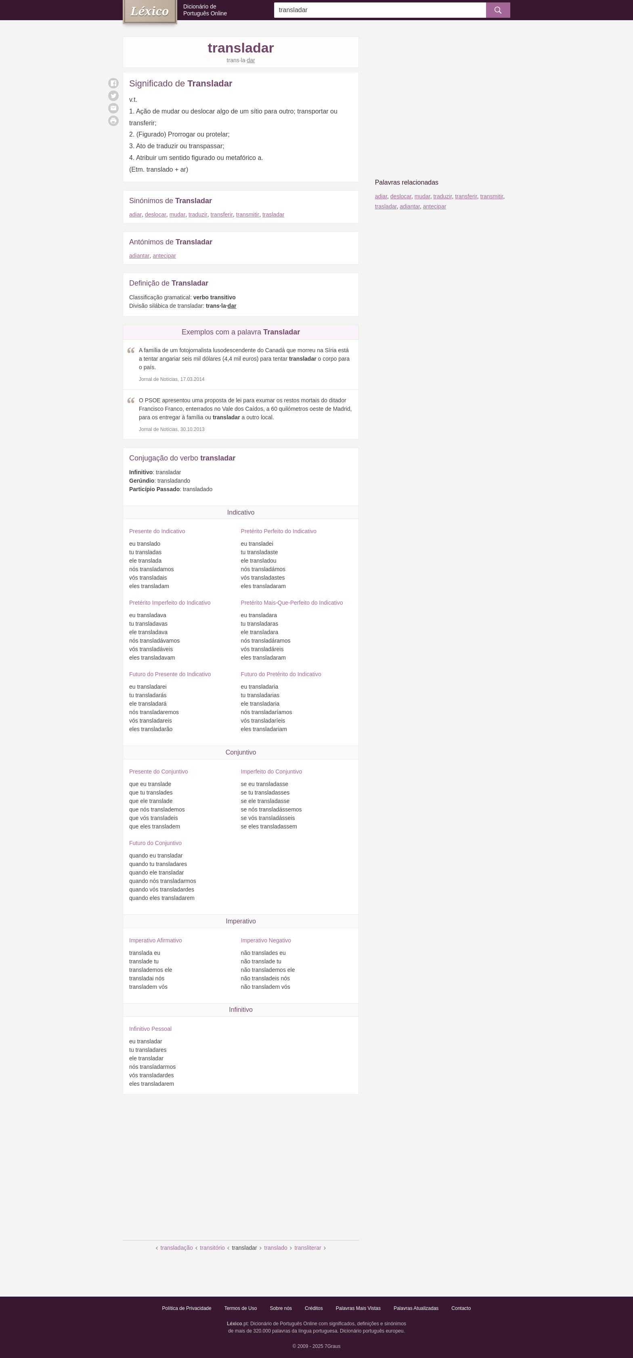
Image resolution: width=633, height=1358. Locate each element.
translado (275, 1247)
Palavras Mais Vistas (358, 1308)
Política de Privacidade (187, 1308)
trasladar (273, 214)
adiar (135, 214)
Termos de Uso (240, 1308)
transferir (222, 214)
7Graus (332, 1346)
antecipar (164, 255)
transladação (177, 1247)
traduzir (198, 214)
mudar (178, 214)
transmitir (248, 214)
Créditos (314, 1308)
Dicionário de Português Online (205, 10)
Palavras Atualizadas (416, 1308)
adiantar (139, 255)
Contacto (461, 1308)
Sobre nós (281, 1308)
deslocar (155, 214)
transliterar (307, 1247)
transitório (212, 1247)
